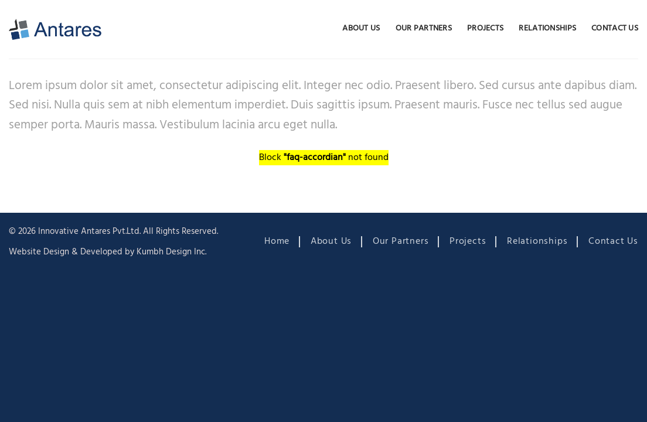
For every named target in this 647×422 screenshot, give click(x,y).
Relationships (547, 28)
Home (277, 241)
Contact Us (614, 28)
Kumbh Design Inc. (171, 252)
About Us (361, 28)
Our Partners (424, 28)
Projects (485, 28)
